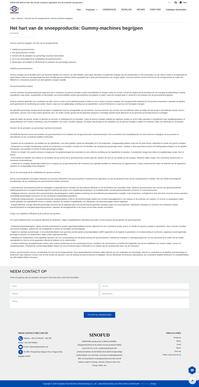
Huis (79, 9)
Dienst (178, 341)
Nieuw (178, 348)
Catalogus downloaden (176, 9)
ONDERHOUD (109, 9)
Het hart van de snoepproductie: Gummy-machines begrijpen (49, 18)
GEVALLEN (126, 9)
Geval (179, 344)
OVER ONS (155, 9)
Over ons (178, 351)
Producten (90, 10)
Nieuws (20, 18)
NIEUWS (141, 9)
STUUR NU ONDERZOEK (99, 315)
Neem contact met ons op (172, 355)
